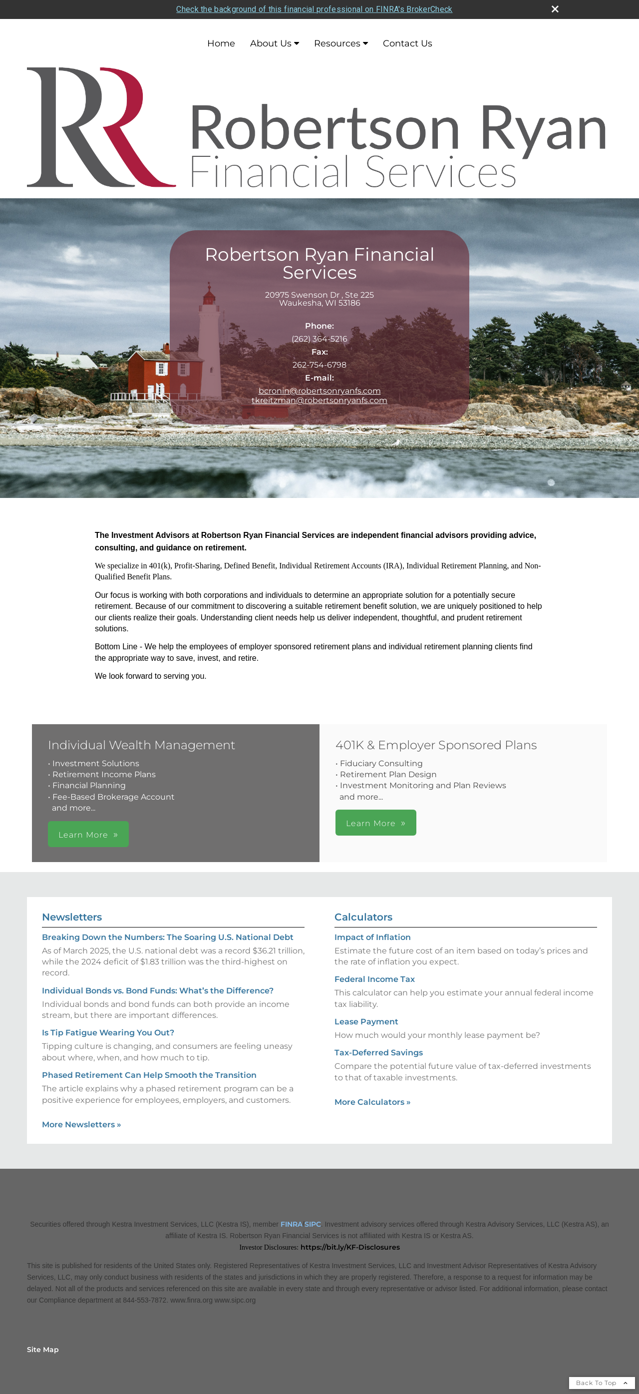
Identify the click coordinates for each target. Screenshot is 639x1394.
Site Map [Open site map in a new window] (43, 1349)
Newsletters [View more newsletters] (72, 917)
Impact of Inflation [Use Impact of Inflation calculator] (372, 937)
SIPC (313, 1224)
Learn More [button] (83, 835)
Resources (337, 43)
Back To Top (602, 1383)
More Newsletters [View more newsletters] (81, 1124)
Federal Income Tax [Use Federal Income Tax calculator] (374, 979)
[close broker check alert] (555, 9)
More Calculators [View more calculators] (372, 1102)
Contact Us (407, 43)
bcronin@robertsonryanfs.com (320, 391)
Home (221, 43)
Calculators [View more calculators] (363, 917)
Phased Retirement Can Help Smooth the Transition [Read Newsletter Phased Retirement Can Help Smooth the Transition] (149, 1075)
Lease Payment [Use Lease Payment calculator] (366, 1021)
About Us (271, 43)
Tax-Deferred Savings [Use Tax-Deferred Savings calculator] (378, 1052)
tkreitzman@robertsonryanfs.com (319, 400)
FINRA (292, 1224)
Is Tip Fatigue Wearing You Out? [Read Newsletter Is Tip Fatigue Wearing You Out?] (108, 1032)
